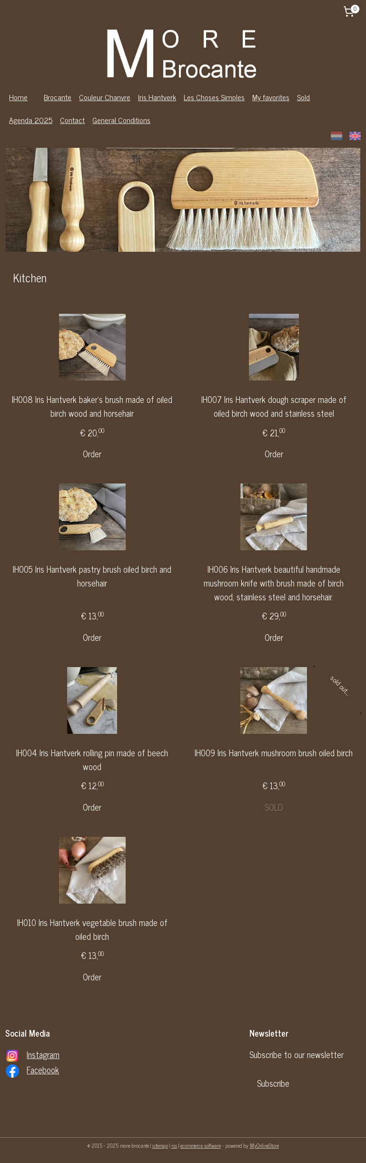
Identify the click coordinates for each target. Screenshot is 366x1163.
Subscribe (273, 1083)
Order (92, 454)
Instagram (43, 1054)
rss (174, 1145)
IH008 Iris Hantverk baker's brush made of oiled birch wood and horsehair (92, 406)
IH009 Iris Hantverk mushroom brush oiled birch (274, 753)
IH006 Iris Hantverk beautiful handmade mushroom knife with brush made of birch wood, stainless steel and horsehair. (274, 582)
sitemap (160, 1145)
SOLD (274, 807)
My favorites (270, 97)
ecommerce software (200, 1145)
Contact (72, 119)
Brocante (57, 97)
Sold (303, 97)
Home (18, 97)
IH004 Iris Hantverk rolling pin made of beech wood (92, 759)
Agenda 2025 (30, 119)
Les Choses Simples (214, 97)
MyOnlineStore (264, 1145)
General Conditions (121, 119)
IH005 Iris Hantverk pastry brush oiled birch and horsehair (92, 576)
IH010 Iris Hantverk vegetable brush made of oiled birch (92, 929)
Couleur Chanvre (104, 97)
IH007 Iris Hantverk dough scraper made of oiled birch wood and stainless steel (273, 406)
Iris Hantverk (157, 97)
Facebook (43, 1069)
